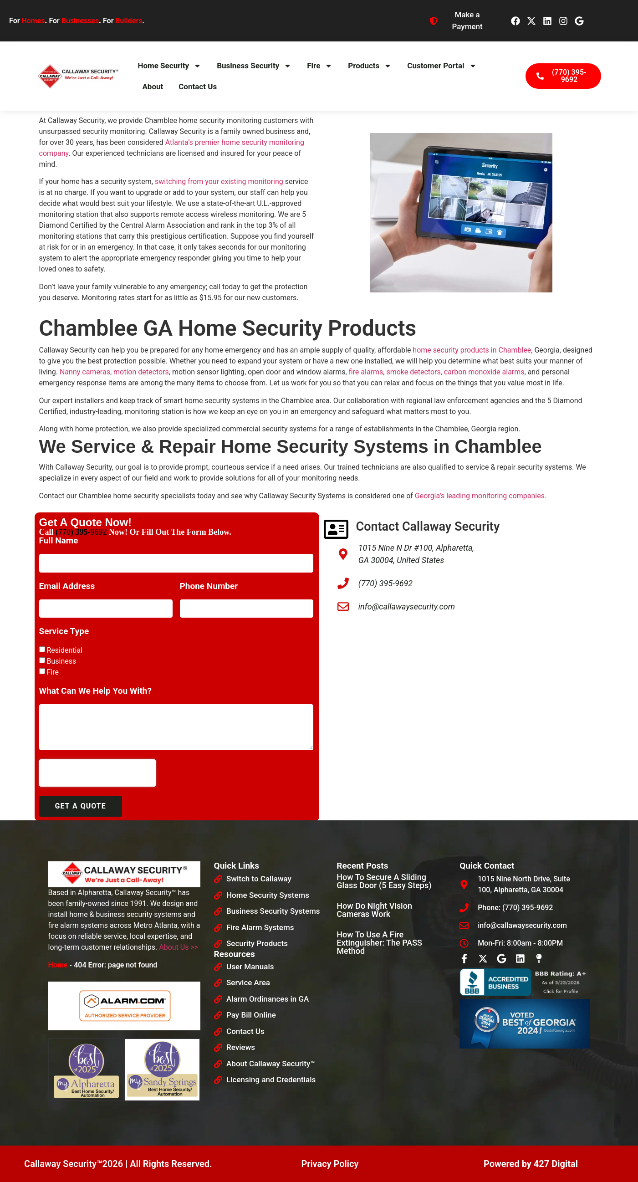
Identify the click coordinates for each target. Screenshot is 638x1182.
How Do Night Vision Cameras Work (374, 910)
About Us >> (178, 947)
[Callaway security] (461, 714)
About (152, 86)
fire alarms (366, 372)
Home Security (169, 65)
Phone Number (209, 586)
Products (370, 65)
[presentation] (97, 773)
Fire (319, 65)
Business (61, 661)
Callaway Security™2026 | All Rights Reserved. (118, 1163)
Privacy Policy (329, 1163)
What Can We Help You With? (95, 691)
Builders (128, 20)
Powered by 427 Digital (531, 1163)
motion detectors (141, 372)
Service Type (64, 631)
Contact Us (198, 86)
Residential (64, 650)
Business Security (254, 65)
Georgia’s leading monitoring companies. (480, 495)
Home (58, 965)
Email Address (67, 586)
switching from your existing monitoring (219, 181)
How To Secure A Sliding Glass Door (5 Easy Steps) (384, 881)
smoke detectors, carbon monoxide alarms (455, 372)
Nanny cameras (85, 372)
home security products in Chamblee (472, 350)
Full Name (58, 541)
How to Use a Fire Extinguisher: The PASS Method (379, 943)
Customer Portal (441, 65)
